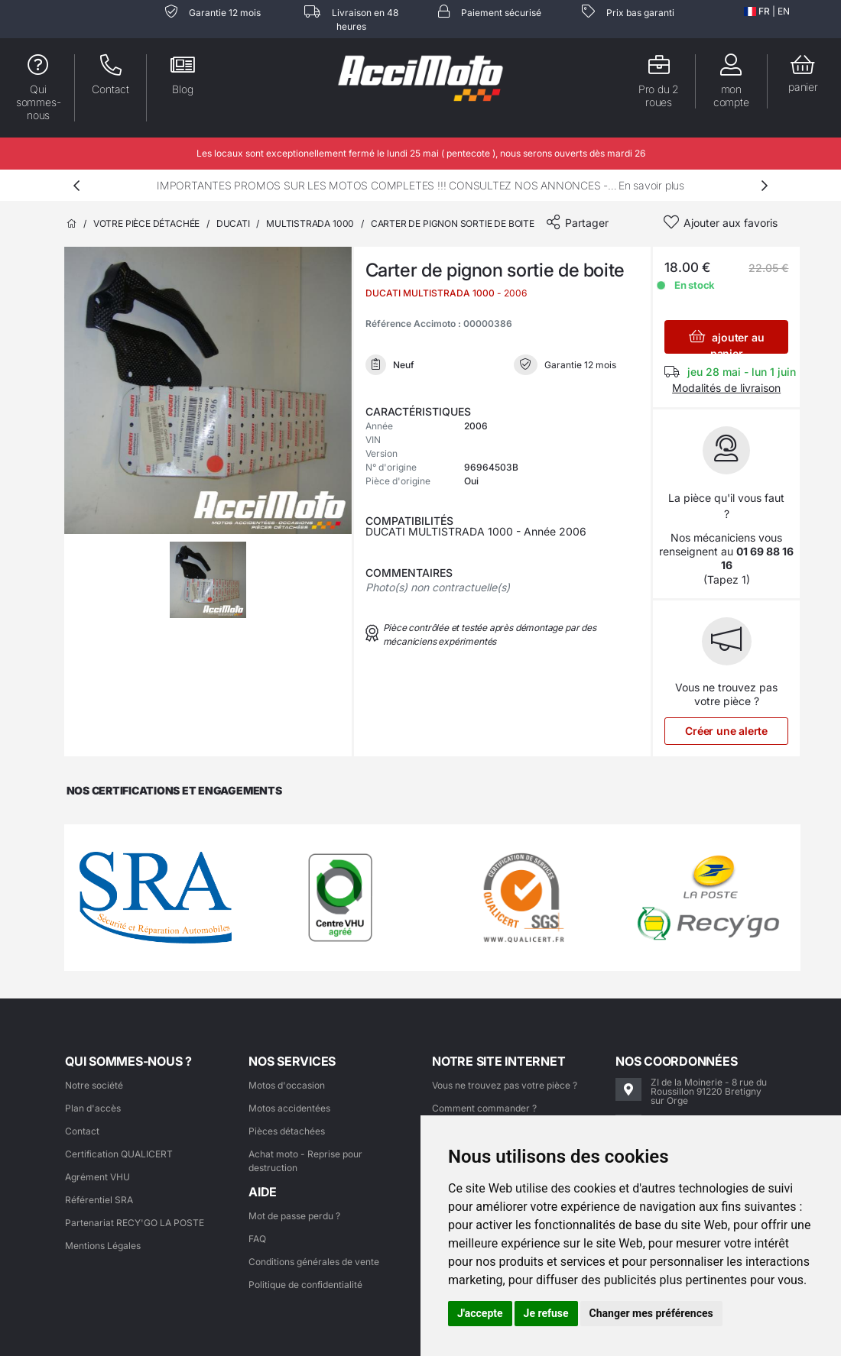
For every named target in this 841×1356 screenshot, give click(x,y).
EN (784, 11)
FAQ (257, 1238)
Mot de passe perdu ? (294, 1216)
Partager (587, 222)
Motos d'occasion (286, 1085)
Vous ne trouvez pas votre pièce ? (504, 1085)
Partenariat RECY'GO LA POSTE (134, 1222)
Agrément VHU (97, 1177)
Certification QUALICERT (119, 1154)
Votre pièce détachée (146, 223)
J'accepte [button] (480, 1313)
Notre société (94, 1085)
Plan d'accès (93, 1108)
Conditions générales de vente (313, 1261)
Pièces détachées (286, 1131)
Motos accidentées (289, 1108)
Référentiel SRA (99, 1200)
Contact (82, 1131)
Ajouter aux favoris (731, 222)
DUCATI (233, 223)
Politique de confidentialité (305, 1284)
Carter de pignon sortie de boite (452, 223)
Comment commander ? (484, 1108)
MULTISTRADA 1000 (310, 223)
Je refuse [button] (546, 1313)
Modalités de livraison (726, 387)
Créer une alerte (726, 730)
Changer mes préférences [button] (651, 1313)
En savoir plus (651, 185)
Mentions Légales (103, 1245)
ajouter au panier (727, 341)
